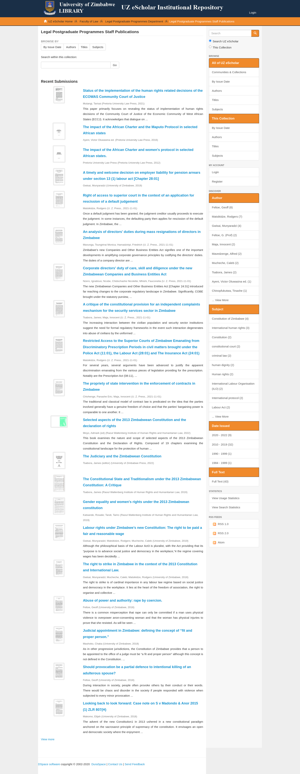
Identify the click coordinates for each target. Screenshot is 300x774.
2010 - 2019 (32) (222, 444)
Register (217, 181)
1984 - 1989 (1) (222, 462)
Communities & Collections (229, 72)
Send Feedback (135, 764)
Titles (84, 47)
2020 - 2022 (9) (222, 435)
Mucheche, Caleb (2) (225, 263)
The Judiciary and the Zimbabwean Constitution (122, 456)
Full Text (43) (220, 481)
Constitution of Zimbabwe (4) (230, 318)
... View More (220, 300)
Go (115, 65)
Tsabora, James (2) (224, 272)
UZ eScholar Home (60, 21)
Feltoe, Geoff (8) (222, 207)
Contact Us (115, 764)
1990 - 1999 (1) (222, 453)
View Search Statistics (226, 507)
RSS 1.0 (220, 524)
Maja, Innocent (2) (223, 244)
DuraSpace (98, 764)
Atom (218, 542)
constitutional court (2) (226, 346)
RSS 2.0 (220, 533)
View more (48, 739)
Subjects (97, 47)
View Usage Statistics (226, 498)
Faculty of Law (89, 21)
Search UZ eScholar (224, 41)
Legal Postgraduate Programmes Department (134, 21)
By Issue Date (52, 47)
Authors (71, 47)
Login (215, 172)
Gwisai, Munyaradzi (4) (226, 225)
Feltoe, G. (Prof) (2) (224, 235)
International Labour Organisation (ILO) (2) (233, 386)
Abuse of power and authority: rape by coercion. (122, 600)
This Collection (220, 47)
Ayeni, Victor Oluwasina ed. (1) (231, 281)
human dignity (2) (223, 365)
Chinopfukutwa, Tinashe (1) (229, 290)
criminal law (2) (221, 355)
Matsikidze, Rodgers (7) (227, 216)
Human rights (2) (222, 374)
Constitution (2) (222, 337)
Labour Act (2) (221, 407)
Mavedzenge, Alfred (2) (227, 253)
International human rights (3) (230, 327)
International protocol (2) (227, 398)
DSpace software (49, 764)
